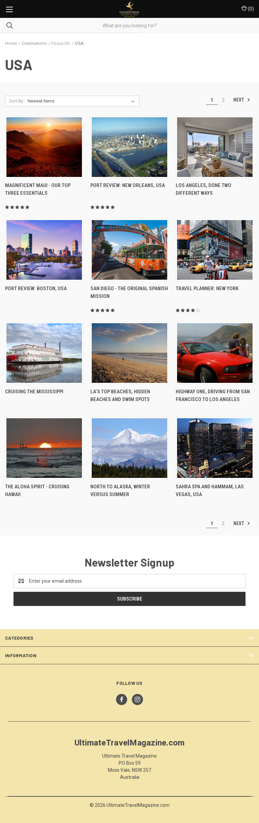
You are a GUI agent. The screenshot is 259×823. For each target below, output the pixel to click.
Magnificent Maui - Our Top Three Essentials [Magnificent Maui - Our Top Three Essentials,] (37, 189)
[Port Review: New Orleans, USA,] (129, 147)
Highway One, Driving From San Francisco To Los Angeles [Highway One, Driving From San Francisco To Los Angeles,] (213, 395)
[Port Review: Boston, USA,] (44, 250)
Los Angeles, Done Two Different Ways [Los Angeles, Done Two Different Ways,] (203, 189)
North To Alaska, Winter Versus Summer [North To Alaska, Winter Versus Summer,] (120, 490)
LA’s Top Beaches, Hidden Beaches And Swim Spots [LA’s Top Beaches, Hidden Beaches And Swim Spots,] (120, 395)
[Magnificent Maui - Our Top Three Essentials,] (44, 147)
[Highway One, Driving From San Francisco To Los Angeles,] (215, 353)
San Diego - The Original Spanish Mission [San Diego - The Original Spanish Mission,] (129, 292)
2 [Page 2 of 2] (223, 100)
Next (241, 99)
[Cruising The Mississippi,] (44, 353)
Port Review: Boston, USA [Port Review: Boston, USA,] (36, 288)
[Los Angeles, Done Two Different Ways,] (215, 147)
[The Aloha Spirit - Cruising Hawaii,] (44, 448)
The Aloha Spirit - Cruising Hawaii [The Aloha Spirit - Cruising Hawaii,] (37, 490)
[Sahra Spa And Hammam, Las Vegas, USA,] (215, 448)
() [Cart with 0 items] (247, 8)
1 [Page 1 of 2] (211, 100)
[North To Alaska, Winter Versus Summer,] (129, 448)
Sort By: (16, 100)
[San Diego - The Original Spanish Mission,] (129, 250)
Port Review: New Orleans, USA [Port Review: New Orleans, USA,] (127, 185)
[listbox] (82, 101)
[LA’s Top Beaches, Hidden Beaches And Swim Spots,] (129, 353)
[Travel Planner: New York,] (215, 250)
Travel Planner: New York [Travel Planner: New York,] (207, 288)
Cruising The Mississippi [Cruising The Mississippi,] (34, 392)
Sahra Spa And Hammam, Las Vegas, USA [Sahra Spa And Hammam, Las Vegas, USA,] (210, 490)
